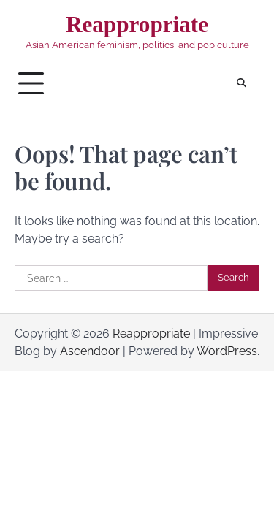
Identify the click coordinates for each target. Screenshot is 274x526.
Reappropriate (137, 24)
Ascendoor (90, 351)
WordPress (227, 351)
